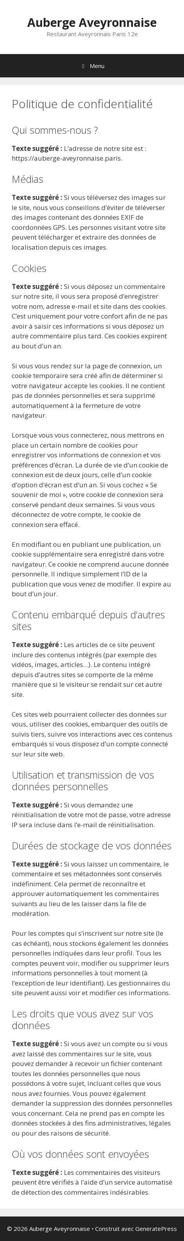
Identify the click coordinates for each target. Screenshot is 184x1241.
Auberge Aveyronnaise (92, 22)
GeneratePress (156, 1228)
